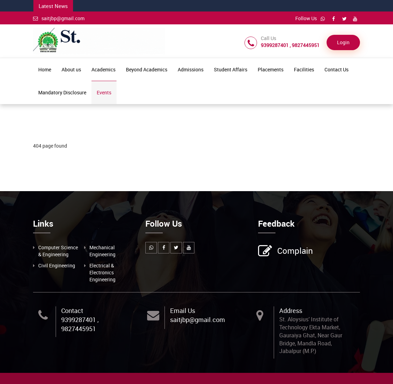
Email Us (182, 310)
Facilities (304, 69)
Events (104, 92)
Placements (270, 69)
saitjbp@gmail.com (59, 18)
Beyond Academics (146, 69)
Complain (294, 251)
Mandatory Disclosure (62, 92)
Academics (103, 69)
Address (290, 310)
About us (71, 69)
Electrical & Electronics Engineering (102, 272)
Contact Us (336, 69)
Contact (72, 310)
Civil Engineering (56, 265)
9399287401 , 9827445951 (80, 324)
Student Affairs (230, 69)
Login (343, 42)
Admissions (190, 69)
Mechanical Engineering (102, 251)
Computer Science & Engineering (58, 251)
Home (44, 69)
